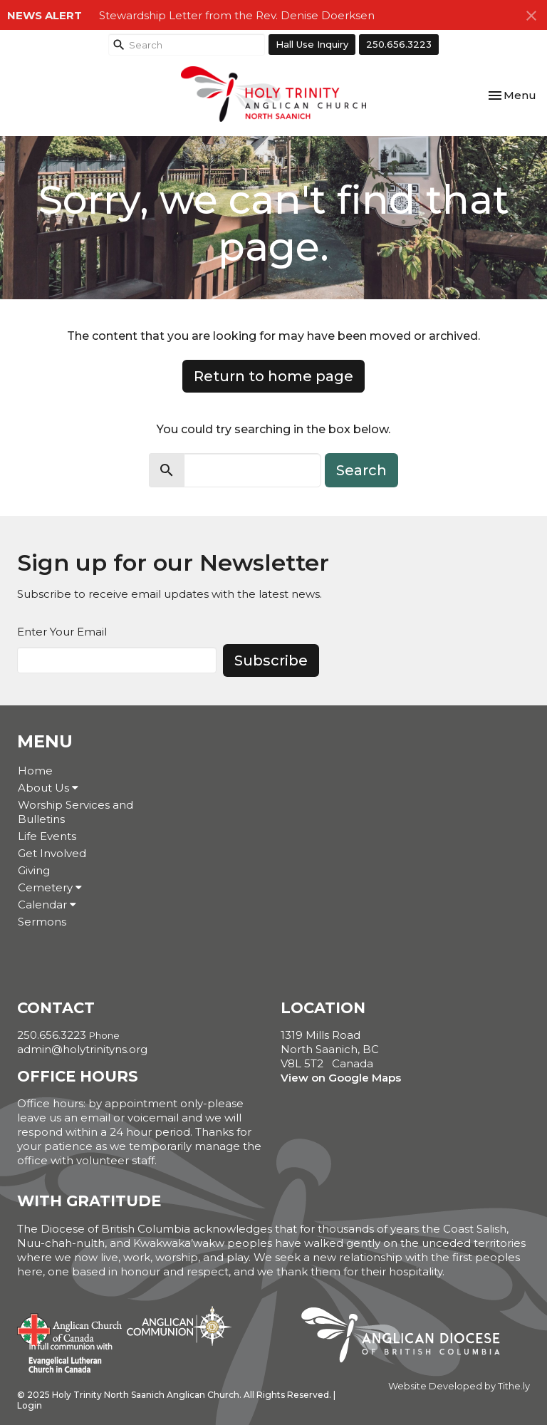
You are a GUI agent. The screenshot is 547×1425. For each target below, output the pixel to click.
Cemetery (50, 887)
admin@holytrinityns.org (82, 1049)
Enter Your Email (62, 631)
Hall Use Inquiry (312, 44)
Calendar (47, 904)
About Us (48, 787)
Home (35, 770)
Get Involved (52, 853)
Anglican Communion (179, 1325)
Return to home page (273, 376)
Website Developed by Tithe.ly (459, 1386)
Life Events (47, 836)
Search (361, 470)
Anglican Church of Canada (70, 1328)
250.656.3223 (399, 44)
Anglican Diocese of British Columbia (408, 1337)
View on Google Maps (341, 1077)
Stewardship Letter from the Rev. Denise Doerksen (237, 15)
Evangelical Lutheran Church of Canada (65, 1359)
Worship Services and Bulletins (75, 812)
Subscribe (271, 660)
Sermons (42, 921)
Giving (34, 870)
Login (29, 1405)
